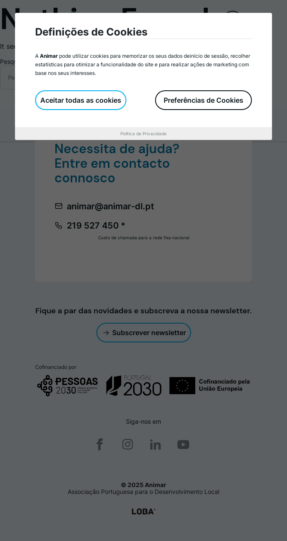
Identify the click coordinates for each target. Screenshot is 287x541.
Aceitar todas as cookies (80, 100)
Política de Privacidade (143, 133)
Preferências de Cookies (203, 100)
